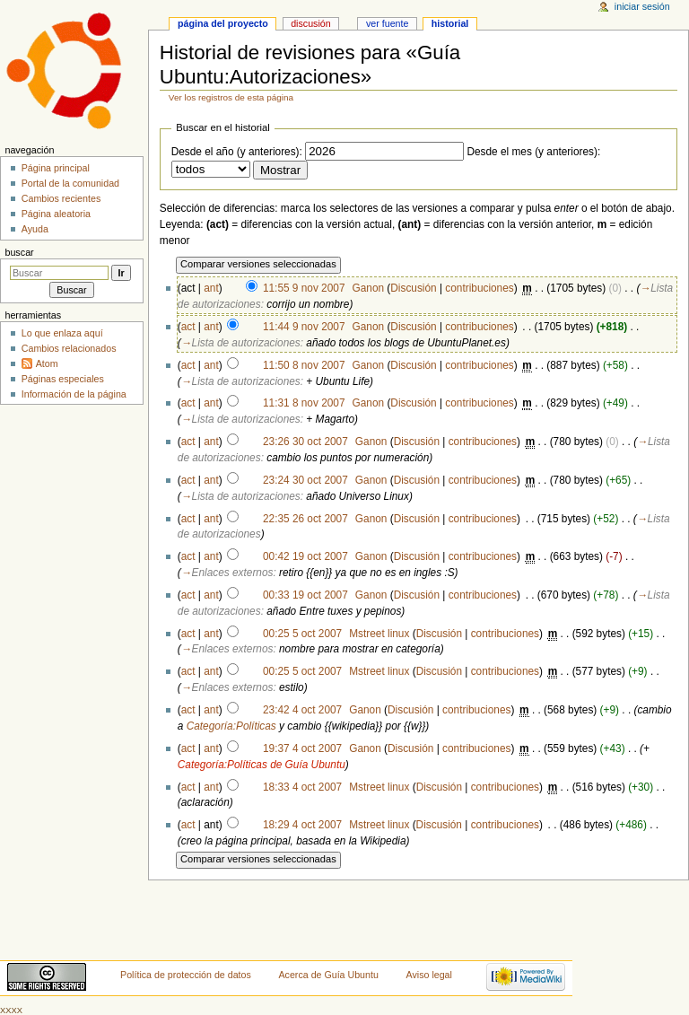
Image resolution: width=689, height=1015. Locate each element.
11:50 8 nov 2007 (304, 365)
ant (211, 288)
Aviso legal (429, 974)
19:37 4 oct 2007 (302, 748)
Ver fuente (387, 23)
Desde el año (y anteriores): (236, 151)
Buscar (18, 252)
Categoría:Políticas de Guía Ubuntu (261, 764)
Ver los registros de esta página (231, 97)
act (188, 326)
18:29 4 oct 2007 (302, 824)
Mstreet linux (379, 633)
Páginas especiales (63, 378)
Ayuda (35, 228)
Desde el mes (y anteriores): (533, 151)
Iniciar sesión (642, 6)
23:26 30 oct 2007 (305, 441)
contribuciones (479, 288)
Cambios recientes (61, 198)
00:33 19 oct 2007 (305, 595)
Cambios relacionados (69, 348)
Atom (47, 363)
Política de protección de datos (185, 974)
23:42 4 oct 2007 (302, 710)
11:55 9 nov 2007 (304, 288)
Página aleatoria (56, 213)
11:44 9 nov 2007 (304, 326)
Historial (450, 23)
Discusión (413, 288)
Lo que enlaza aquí (62, 333)
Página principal (56, 167)
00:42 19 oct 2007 (305, 556)
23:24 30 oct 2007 (305, 480)
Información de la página (74, 394)
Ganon (369, 288)
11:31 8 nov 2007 (304, 403)
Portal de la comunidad (70, 183)
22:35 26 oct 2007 (305, 518)
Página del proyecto (223, 23)
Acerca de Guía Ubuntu (329, 974)
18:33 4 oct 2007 (302, 787)
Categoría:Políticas (231, 726)
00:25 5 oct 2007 (302, 633)
